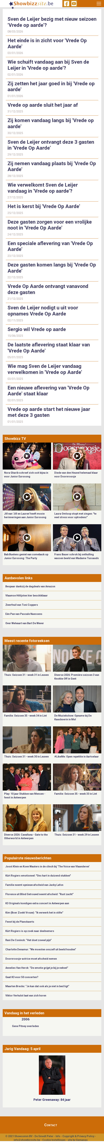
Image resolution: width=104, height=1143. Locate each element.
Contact (50, 1125)
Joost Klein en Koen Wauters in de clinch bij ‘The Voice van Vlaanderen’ (47, 866)
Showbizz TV (15, 438)
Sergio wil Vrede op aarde (37, 329)
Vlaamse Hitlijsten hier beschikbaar (26, 595)
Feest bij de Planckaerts (19, 921)
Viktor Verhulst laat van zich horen (25, 995)
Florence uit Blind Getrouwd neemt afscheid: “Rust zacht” (39, 894)
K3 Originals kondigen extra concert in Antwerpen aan (37, 903)
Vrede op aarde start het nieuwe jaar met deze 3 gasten (49, 412)
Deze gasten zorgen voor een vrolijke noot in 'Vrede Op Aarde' (50, 225)
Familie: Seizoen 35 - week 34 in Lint (25, 715)
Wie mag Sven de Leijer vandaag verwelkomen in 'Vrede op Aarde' (45, 369)
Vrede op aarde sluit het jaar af (43, 105)
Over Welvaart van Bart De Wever (24, 623)
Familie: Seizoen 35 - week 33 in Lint (75, 793)
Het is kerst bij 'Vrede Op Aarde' (44, 206)
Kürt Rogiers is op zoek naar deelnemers (29, 931)
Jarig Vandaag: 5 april (22, 1049)
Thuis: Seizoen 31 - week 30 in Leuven (26, 756)
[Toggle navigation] (99, 3)
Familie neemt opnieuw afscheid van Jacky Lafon (34, 884)
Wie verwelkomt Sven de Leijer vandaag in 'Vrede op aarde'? (43, 188)
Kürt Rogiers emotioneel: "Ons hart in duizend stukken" (38, 875)
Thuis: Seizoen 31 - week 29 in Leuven (76, 834)
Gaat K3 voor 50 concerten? (21, 977)
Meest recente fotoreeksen (26, 641)
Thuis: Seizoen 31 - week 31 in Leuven (26, 674)
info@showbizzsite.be (27, 1140)
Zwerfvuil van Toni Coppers (21, 604)
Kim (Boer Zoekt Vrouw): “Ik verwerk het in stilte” (34, 912)
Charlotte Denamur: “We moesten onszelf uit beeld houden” (40, 949)
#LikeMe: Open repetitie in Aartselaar (76, 756)
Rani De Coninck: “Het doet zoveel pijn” (28, 940)
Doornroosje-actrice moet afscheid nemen (31, 958)
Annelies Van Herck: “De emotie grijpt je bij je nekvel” (36, 967)
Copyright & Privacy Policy (78, 1136)
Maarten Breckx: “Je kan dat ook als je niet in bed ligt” (37, 986)
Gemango (82, 1140)
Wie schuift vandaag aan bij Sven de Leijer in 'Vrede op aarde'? (48, 65)
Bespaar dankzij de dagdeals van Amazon (30, 586)
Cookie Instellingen (53, 1140)
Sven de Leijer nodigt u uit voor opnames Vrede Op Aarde (43, 311)
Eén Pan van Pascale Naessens (23, 614)
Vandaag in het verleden (24, 1013)
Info (58, 1136)
